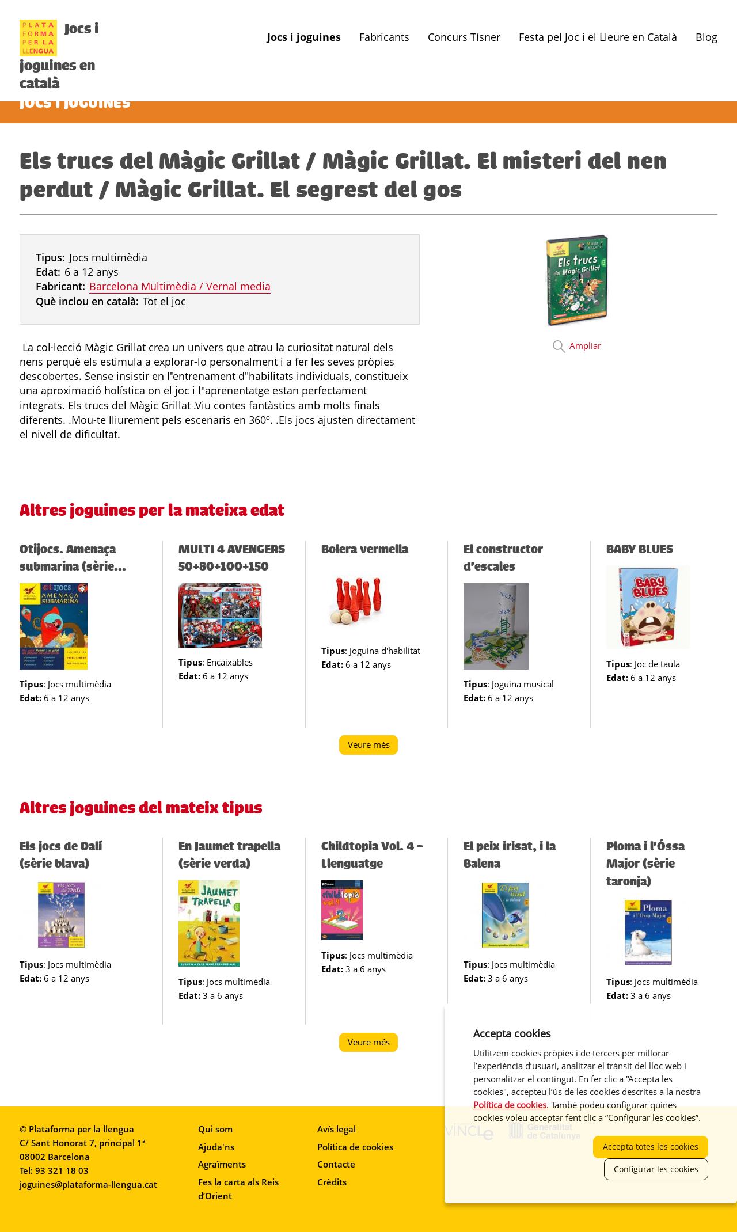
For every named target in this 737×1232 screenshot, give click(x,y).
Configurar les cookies (656, 1168)
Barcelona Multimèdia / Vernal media (180, 286)
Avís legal (336, 1129)
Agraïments (222, 1164)
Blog (706, 37)
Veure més (373, 746)
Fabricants (384, 37)
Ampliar (585, 345)
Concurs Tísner (464, 37)
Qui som (215, 1129)
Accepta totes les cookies (650, 1146)
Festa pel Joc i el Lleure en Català (598, 37)
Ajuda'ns (216, 1147)
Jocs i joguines (304, 37)
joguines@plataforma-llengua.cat (88, 1184)
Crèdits (332, 1182)
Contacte (336, 1164)
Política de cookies (355, 1147)
